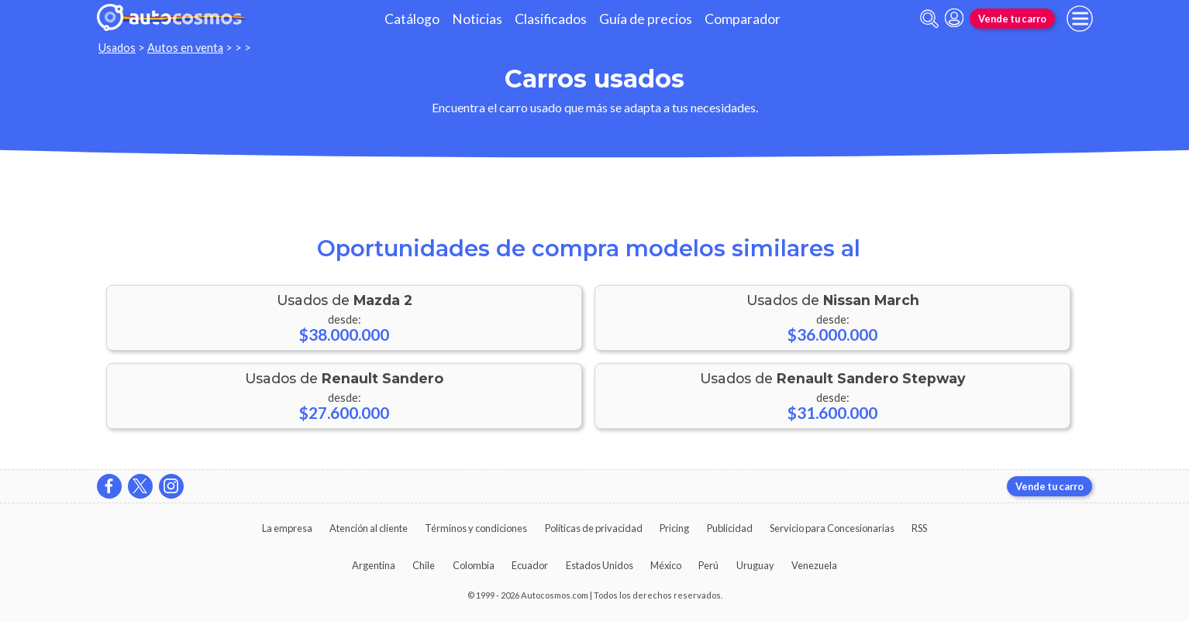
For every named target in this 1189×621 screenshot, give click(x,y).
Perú (708, 565)
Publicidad (730, 528)
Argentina (373, 565)
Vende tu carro (1012, 18)
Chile (423, 565)
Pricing (674, 528)
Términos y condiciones (476, 528)
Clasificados (551, 19)
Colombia (474, 565)
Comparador (743, 19)
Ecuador (530, 565)
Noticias (477, 19)
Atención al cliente (368, 528)
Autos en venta (185, 47)
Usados (117, 47)
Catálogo (411, 19)
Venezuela (814, 565)
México (665, 565)
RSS (919, 528)
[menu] (1080, 18)
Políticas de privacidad (594, 528)
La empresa (287, 528)
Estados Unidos (599, 565)
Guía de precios (645, 19)
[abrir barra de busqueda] (929, 19)
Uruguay (755, 565)
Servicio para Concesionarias (832, 528)
